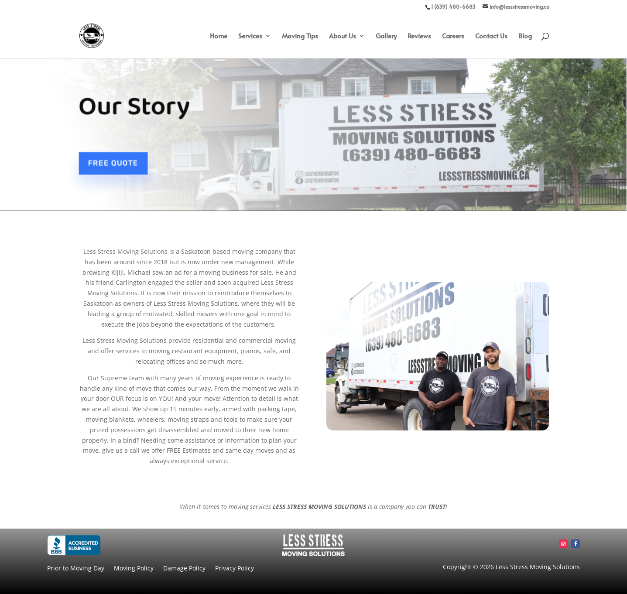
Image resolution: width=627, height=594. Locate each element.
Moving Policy (134, 568)
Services (250, 36)
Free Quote (115, 161)
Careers (453, 36)
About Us (342, 36)
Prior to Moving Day (75, 568)
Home (218, 36)
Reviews (419, 36)
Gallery (386, 36)
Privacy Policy (234, 568)
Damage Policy (184, 568)
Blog (525, 36)
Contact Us (491, 36)
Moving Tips (300, 36)
